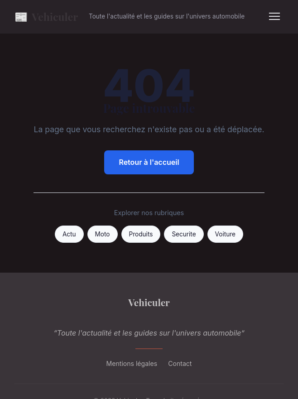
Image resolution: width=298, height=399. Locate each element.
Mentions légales (132, 363)
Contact (180, 363)
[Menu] (274, 16)
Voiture (225, 234)
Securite (184, 234)
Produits (141, 234)
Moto (102, 234)
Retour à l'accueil (149, 162)
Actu (69, 234)
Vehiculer (46, 16)
